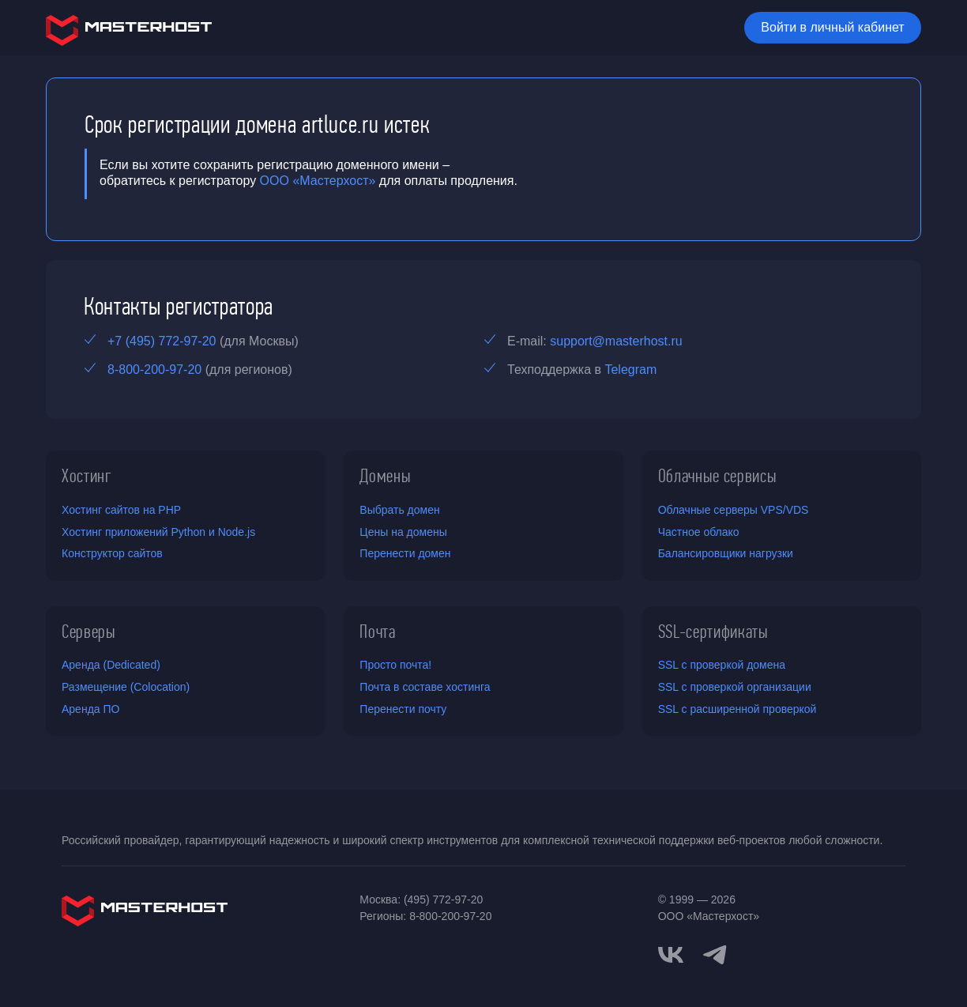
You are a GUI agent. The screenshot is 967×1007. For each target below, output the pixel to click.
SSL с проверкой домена (721, 664)
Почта (377, 631)
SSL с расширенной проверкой (737, 709)
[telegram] (715, 953)
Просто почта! (395, 664)
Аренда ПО (90, 709)
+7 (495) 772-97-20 (161, 341)
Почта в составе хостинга (424, 687)
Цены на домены (402, 532)
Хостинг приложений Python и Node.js (158, 532)
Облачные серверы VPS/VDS (733, 510)
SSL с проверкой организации (734, 687)
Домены (385, 476)
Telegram (630, 369)
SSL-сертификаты (713, 631)
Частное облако (698, 532)
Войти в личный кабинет (832, 27)
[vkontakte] (670, 955)
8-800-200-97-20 (154, 369)
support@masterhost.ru (616, 341)
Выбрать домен (399, 510)
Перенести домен (404, 553)
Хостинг (87, 476)
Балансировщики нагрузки (725, 553)
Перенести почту (402, 709)
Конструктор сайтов (112, 553)
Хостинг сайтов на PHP (121, 510)
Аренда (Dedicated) (111, 664)
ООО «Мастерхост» (318, 180)
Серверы (89, 631)
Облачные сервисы (717, 476)
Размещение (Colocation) (126, 687)
